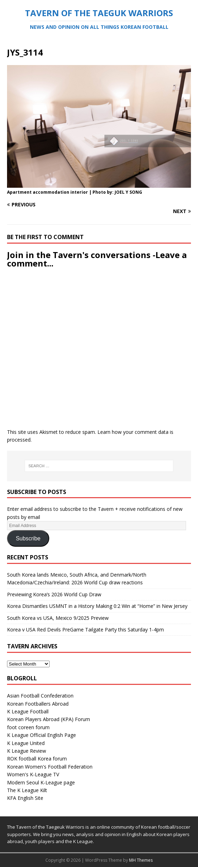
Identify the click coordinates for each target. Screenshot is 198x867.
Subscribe (28, 538)
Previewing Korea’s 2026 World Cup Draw (54, 594)
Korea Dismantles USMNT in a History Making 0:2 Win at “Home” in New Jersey (97, 606)
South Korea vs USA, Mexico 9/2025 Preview (58, 618)
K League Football (28, 711)
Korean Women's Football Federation (49, 766)
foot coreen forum (28, 727)
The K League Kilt (27, 790)
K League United (26, 743)
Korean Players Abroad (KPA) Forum (48, 719)
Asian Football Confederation (40, 695)
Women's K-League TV (33, 774)
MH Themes (141, 860)
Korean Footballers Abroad (38, 703)
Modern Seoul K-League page (41, 782)
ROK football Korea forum (37, 758)
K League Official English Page (41, 735)
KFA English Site (25, 798)
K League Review (26, 750)
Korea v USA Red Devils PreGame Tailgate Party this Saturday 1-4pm (85, 629)
